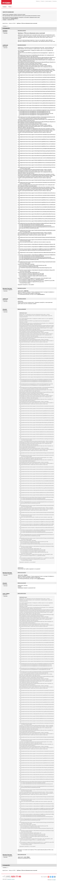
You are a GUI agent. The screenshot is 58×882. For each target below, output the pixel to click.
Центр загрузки (49, 1)
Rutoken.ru (38, 1)
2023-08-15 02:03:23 (22, 45)
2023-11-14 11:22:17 (22, 572)
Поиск (9, 6)
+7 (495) (12, 876)
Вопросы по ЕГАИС (12, 23)
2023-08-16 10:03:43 (22, 298)
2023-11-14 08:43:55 (22, 309)
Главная (4, 6)
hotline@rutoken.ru (41, 294)
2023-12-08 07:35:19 (22, 593)
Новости (42, 1)
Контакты (55, 1)
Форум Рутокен (5, 23)
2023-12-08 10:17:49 (22, 854)
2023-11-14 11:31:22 (22, 583)
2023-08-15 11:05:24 (22, 288)
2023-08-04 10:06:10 (22, 30)
